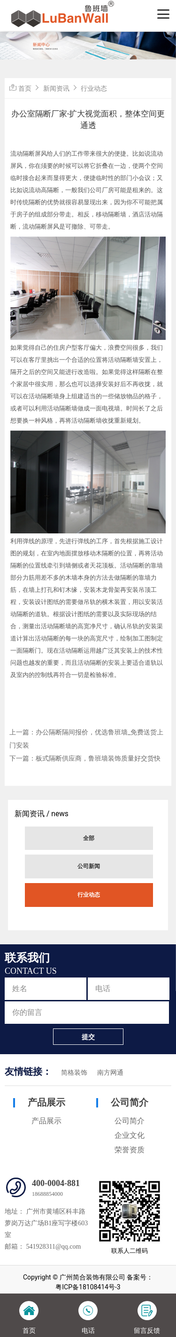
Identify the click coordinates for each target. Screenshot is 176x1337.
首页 (24, 88)
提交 (88, 1037)
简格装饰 (74, 1072)
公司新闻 (88, 866)
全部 (88, 838)
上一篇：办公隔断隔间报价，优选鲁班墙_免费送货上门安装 (86, 738)
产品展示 (46, 1102)
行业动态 (88, 894)
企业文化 (130, 1135)
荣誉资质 (130, 1150)
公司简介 (129, 1102)
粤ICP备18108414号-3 (87, 1287)
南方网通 (110, 1072)
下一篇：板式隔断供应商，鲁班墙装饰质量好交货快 (85, 758)
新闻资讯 (56, 88)
